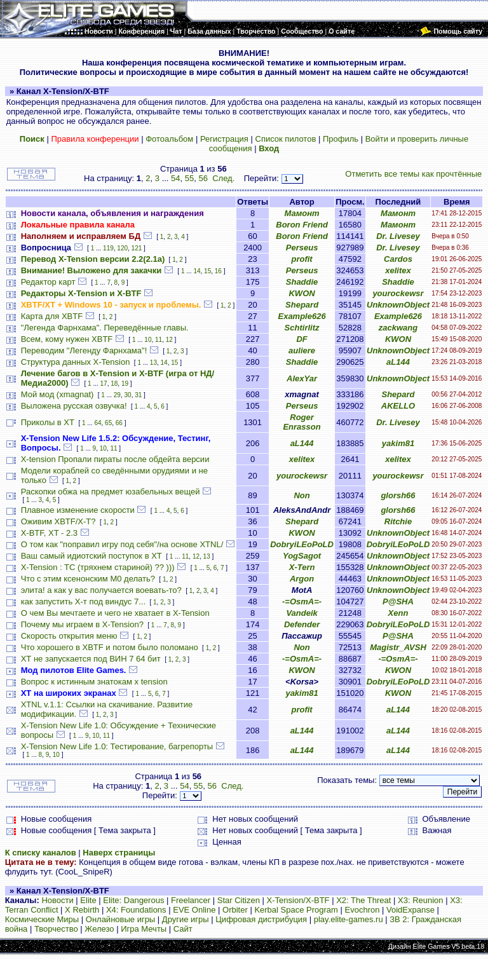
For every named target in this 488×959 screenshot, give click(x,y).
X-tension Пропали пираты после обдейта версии (115, 459)
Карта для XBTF (52, 316)
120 (122, 248)
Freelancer (190, 900)
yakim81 (398, 443)
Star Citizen (238, 900)
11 (158, 339)
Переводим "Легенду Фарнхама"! (84, 350)
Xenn (398, 613)
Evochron (362, 910)
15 (207, 271)
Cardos (398, 259)
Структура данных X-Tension (75, 362)
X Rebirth (82, 910)
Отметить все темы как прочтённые (413, 174)
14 (196, 271)
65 (108, 422)
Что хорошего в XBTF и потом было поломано (109, 647)
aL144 (398, 362)
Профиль (340, 139)
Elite (88, 900)
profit (301, 259)
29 (117, 394)
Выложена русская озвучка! (74, 406)
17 (103, 383)
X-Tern (302, 567)
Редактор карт (48, 282)
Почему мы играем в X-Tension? (82, 624)
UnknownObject (398, 304)
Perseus (302, 247)
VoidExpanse (410, 910)
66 (119, 422)
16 (218, 271)
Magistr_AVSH (398, 647)
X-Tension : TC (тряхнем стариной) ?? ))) (98, 567)
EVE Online (194, 910)
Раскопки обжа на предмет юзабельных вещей (110, 491)
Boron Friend (302, 224)
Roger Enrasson (301, 422)
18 (114, 383)
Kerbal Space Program (296, 910)
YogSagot (302, 556)
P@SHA (398, 601)
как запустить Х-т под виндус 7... (83, 601)
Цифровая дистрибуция (261, 919)
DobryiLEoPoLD (302, 544)
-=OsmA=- (302, 601)
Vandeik (301, 613)
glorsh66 (398, 495)
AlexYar (302, 378)
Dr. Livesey (398, 236)
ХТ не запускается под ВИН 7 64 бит (91, 658)
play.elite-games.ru (348, 919)
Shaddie (302, 282)
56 (202, 178)
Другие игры (185, 919)
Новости (57, 900)
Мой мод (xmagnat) (57, 394)
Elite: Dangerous (133, 900)
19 (124, 383)
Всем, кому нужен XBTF (67, 339)
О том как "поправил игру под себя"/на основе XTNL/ (122, 544)
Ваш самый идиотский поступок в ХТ (91, 556)
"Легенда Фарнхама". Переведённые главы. (105, 327)
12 (169, 339)
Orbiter (235, 910)
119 (108, 248)
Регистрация (224, 139)
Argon (302, 578)
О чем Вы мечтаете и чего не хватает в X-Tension (115, 613)
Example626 (301, 316)
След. (223, 178)
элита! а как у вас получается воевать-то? (101, 590)
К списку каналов (40, 852)
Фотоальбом (169, 139)
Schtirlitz (302, 327)
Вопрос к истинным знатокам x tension (94, 681)
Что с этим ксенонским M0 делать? (88, 578)
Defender (302, 624)
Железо (99, 929)
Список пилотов (285, 139)
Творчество (56, 929)
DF (301, 339)
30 (128, 394)
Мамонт (301, 213)
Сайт (183, 929)
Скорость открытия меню (69, 636)
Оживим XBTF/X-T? (58, 521)
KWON (301, 293)
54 (175, 178)
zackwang (398, 327)
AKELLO (398, 406)
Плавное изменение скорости (78, 510)
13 (153, 362)
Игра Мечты (143, 929)
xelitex (397, 270)
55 (189, 178)
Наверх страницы (119, 852)
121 (137, 248)
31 (138, 394)
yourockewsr (397, 293)
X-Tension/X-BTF (298, 900)
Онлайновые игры (120, 919)
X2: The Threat (363, 900)
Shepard (301, 304)
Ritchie (398, 521)
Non (301, 495)
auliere (301, 350)
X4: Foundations (136, 910)
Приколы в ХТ (47, 422)
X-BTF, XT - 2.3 (49, 533)
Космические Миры (42, 919)
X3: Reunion (421, 900)
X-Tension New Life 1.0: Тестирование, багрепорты (117, 746)
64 (97, 422)
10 (147, 339)
